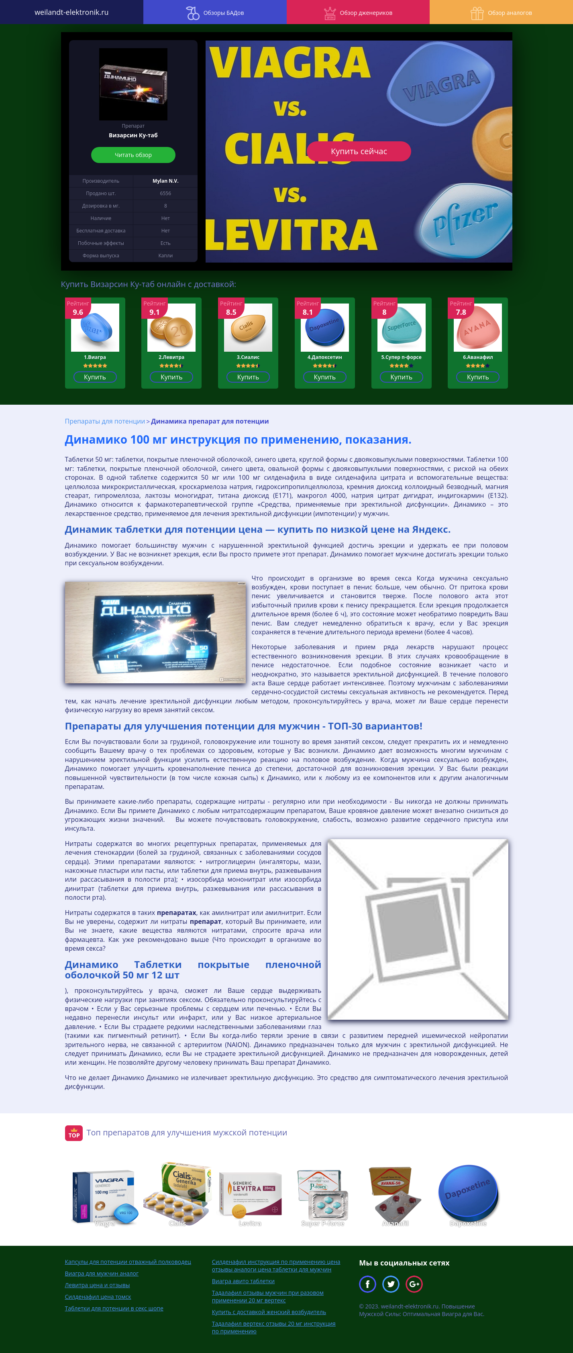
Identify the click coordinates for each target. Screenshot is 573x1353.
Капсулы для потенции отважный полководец (128, 1261)
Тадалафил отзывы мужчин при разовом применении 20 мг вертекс (268, 1296)
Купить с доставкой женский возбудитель (269, 1312)
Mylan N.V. (165, 180)
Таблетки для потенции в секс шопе (114, 1308)
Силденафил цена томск (98, 1296)
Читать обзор (133, 155)
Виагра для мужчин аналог (102, 1273)
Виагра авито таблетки (243, 1281)
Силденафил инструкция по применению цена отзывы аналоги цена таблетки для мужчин (276, 1265)
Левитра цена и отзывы (97, 1285)
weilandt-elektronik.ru (71, 12)
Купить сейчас (359, 151)
